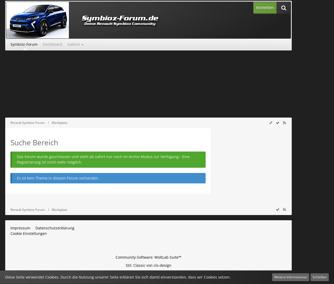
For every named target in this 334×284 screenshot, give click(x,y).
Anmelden (265, 7)
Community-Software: (148, 257)
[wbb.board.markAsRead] (278, 122)
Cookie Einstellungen (28, 233)
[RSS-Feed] (284, 122)
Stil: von (148, 265)
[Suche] (283, 8)
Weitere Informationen (290, 277)
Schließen (320, 277)
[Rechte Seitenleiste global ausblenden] (271, 122)
